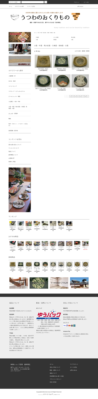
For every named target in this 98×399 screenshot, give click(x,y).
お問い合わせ (79, 6)
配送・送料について (55, 370)
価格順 (83, 51)
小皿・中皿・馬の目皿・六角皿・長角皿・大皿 (46, 32)
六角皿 (37, 37)
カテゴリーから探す (18, 6)
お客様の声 (11, 158)
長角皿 (54, 39)
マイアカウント (74, 364)
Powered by (49, 394)
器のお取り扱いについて (15, 144)
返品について (12, 151)
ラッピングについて (14, 148)
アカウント (75, 2)
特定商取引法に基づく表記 (57, 376)
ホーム (10, 6)
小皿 (37, 39)
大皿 (72, 39)
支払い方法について (55, 367)
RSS (51, 382)
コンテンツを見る (30, 6)
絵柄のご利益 (12, 161)
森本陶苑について (13, 154)
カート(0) (85, 2)
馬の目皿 (73, 37)
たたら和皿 (55, 37)
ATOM (54, 382)
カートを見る (73, 367)
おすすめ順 (78, 51)
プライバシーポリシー (55, 379)
